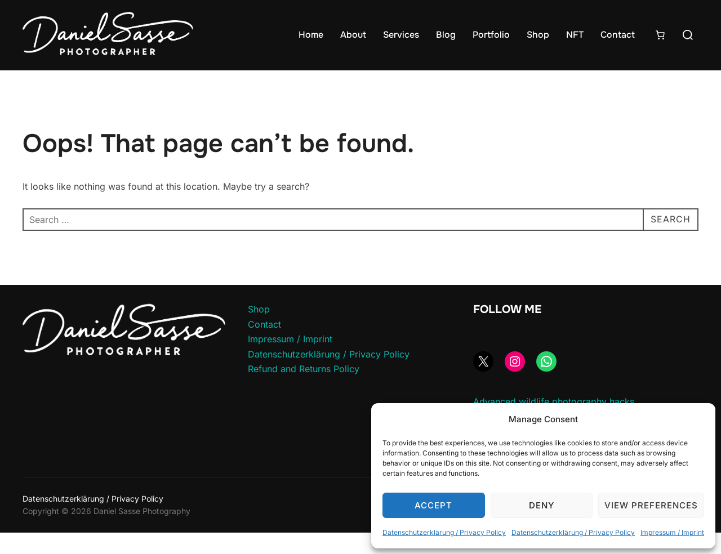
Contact (617, 35)
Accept (433, 505)
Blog (446, 35)
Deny (541, 505)
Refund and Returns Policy (303, 390)
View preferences (651, 505)
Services (401, 35)
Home (311, 35)
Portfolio (491, 35)
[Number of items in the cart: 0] (660, 35)
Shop (538, 35)
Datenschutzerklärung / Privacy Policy (444, 532)
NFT (575, 35)
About (353, 35)
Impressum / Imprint (672, 532)
